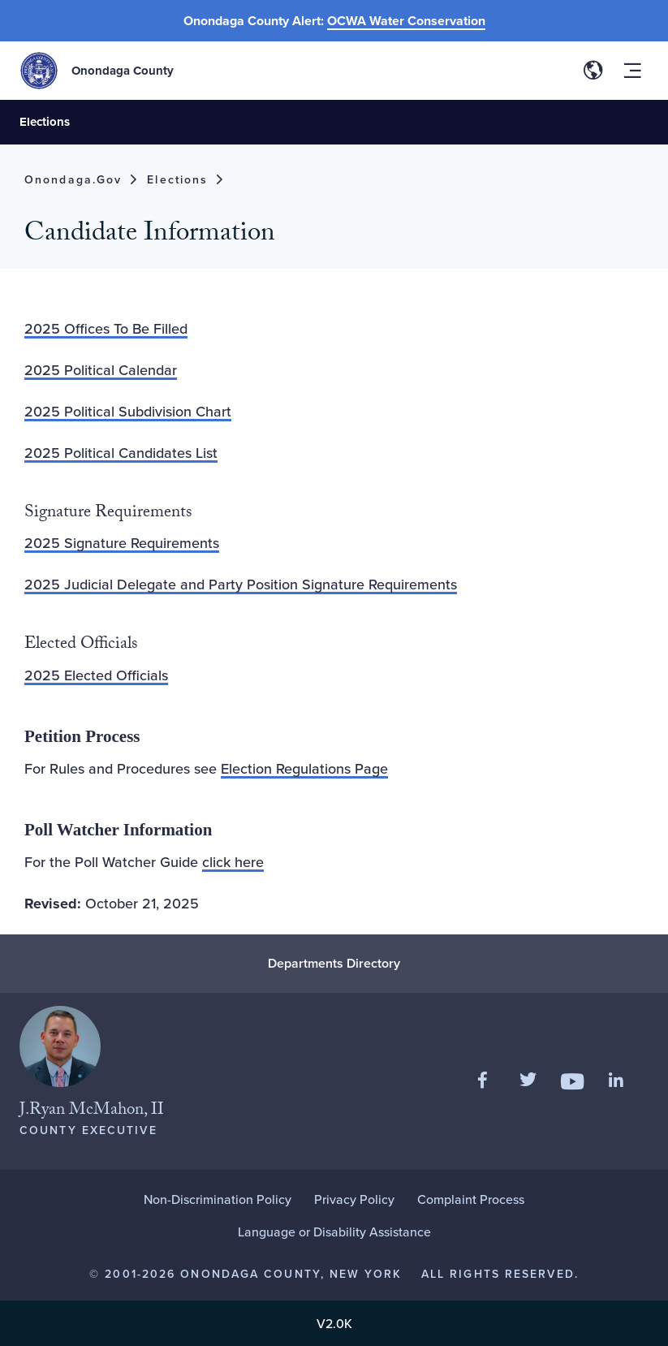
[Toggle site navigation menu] (632, 70)
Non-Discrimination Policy (217, 1199)
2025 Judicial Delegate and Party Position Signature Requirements (240, 584)
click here (233, 862)
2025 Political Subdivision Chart (127, 411)
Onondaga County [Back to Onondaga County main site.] (122, 71)
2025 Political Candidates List (121, 452)
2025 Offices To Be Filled (105, 328)
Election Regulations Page (304, 768)
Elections (44, 122)
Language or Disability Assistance (334, 1231)
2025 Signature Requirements (121, 543)
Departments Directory (334, 963)
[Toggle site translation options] (593, 70)
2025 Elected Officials (96, 675)
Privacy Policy (354, 1199)
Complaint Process (470, 1199)
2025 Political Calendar (100, 370)
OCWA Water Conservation (406, 20)
